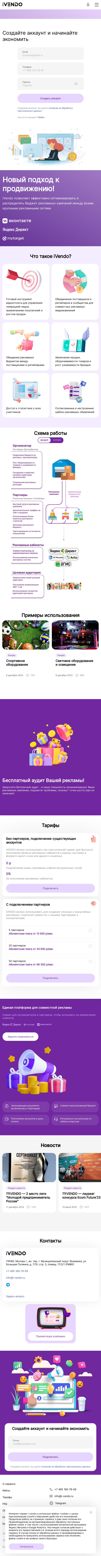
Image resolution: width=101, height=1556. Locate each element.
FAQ (4, 1503)
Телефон (27, 67)
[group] (29, 1183)
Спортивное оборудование (17, 662)
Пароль (26, 82)
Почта (16, 1440)
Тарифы (7, 1497)
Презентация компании (50, 1336)
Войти (41, 117)
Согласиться (26, 1546)
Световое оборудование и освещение (74, 662)
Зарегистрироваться (20, 1036)
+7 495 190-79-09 (17, 1271)
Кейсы (6, 1490)
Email (25, 51)
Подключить (50, 888)
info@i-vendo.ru (15, 1277)
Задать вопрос (15, 1296)
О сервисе (8, 1483)
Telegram (57, 1503)
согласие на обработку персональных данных (66, 1466)
